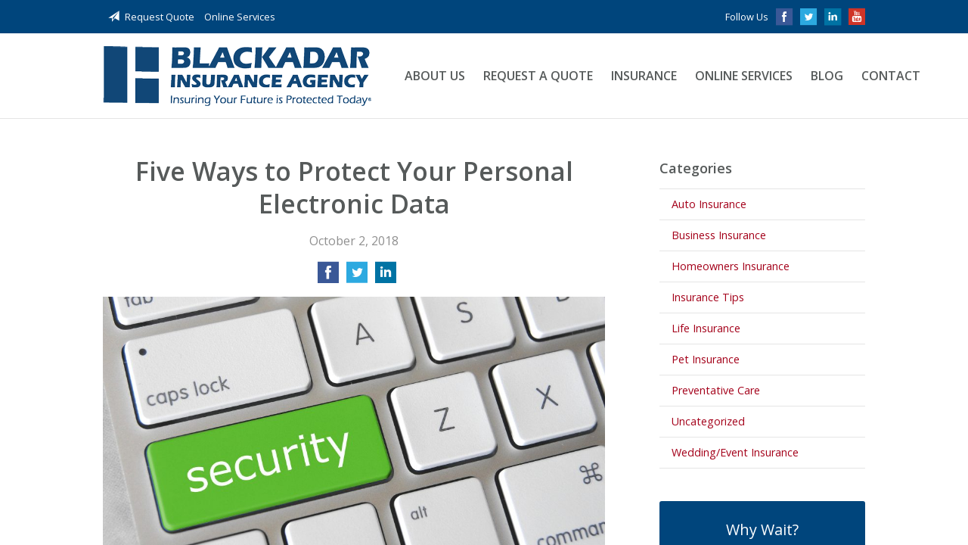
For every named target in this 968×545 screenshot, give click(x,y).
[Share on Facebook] (328, 277)
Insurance (644, 75)
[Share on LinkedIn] (385, 277)
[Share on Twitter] (357, 277)
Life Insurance (706, 328)
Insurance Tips (708, 297)
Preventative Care (716, 390)
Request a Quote (538, 75)
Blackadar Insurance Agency (237, 76)
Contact (890, 75)
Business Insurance (719, 235)
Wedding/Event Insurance (735, 452)
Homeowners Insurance (731, 266)
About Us (435, 75)
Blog (827, 75)
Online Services (239, 16)
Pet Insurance (706, 359)
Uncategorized (708, 421)
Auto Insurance (709, 204)
